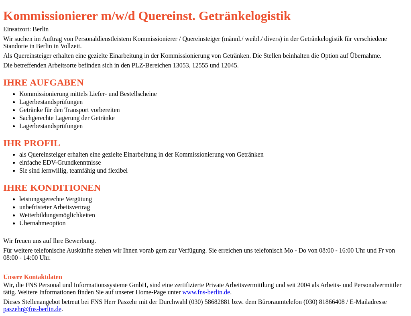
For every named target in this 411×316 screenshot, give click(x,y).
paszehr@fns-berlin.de (32, 309)
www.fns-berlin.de (206, 292)
